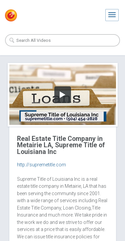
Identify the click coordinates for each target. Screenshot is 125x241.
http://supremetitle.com (41, 164)
